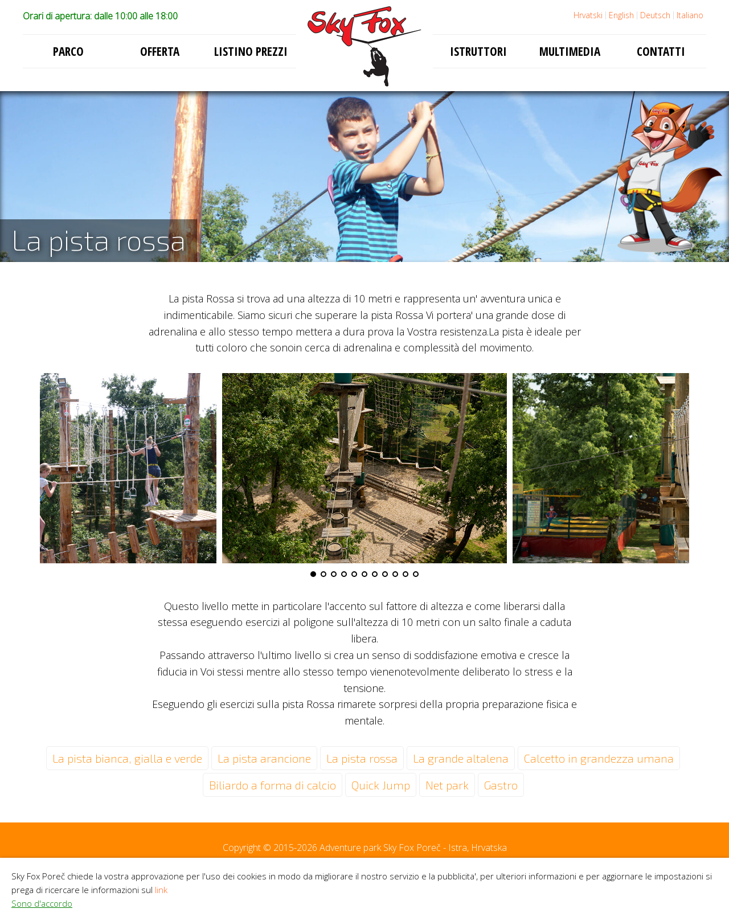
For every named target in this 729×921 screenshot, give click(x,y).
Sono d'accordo (41, 903)
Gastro (501, 785)
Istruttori (478, 51)
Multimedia (569, 51)
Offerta (159, 51)
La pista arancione (264, 758)
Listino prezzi (251, 51)
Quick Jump (380, 785)
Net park (447, 785)
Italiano (690, 15)
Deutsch (655, 15)
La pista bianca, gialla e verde (127, 758)
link (161, 889)
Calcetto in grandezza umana (599, 758)
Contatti (661, 51)
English (621, 15)
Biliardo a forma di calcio (272, 785)
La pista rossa (362, 758)
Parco (68, 51)
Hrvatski (588, 15)
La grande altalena (461, 758)
